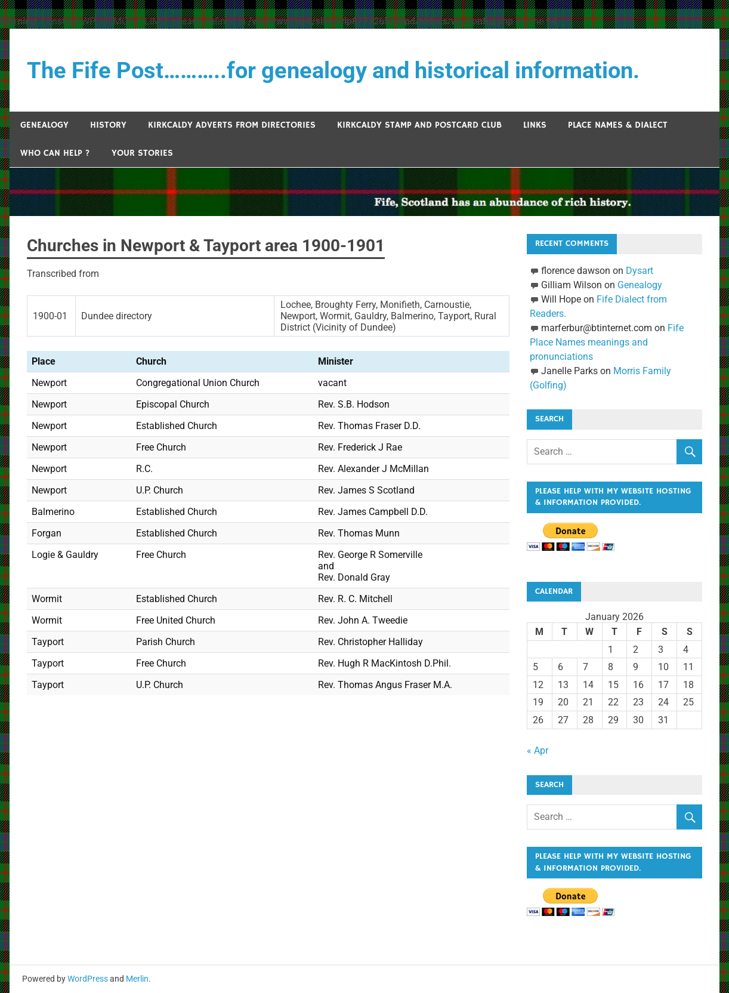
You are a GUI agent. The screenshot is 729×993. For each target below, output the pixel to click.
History (108, 125)
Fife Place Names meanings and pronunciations (607, 342)
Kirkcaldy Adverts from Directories (232, 125)
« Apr (537, 750)
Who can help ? (55, 153)
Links (534, 125)
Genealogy (44, 125)
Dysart (639, 270)
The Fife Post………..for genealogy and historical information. (333, 70)
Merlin (137, 978)
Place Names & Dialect (618, 125)
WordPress (87, 978)
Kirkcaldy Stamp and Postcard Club (419, 125)
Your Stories (142, 153)
